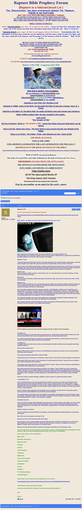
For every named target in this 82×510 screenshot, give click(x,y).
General (16, 191)
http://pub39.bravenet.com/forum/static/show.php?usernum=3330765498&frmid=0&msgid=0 (43, 481)
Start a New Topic (5, 201)
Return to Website (5, 191)
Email (21, 499)
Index (12, 191)
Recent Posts (4, 192)
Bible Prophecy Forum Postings (26, 191)
